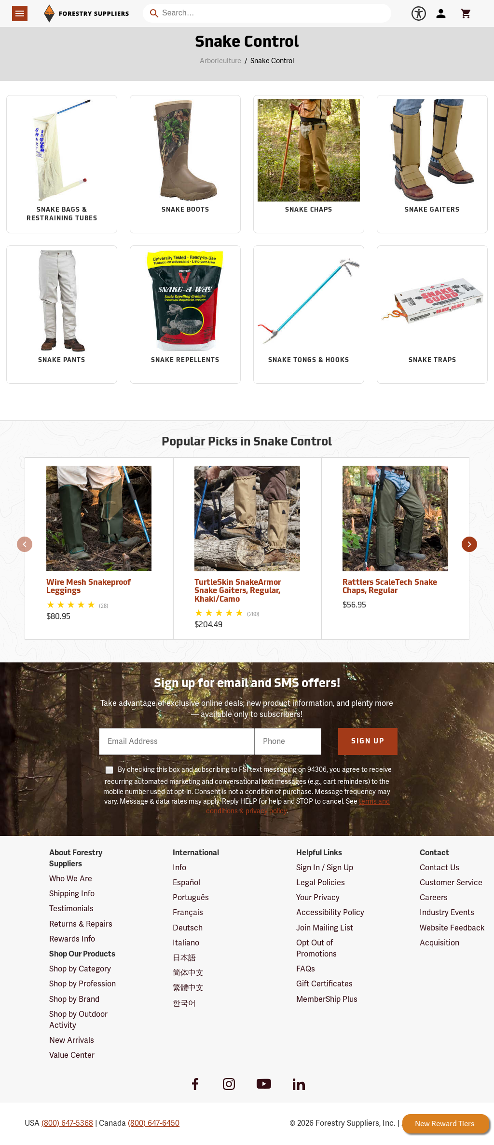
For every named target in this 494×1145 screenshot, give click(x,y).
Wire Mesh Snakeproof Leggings (88, 587)
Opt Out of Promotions (316, 948)
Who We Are (70, 879)
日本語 (184, 958)
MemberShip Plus (326, 999)
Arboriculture (220, 61)
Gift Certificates (324, 984)
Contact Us (439, 868)
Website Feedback (452, 928)
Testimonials (71, 909)
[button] (24, 544)
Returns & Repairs (80, 924)
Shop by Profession (82, 984)
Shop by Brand (74, 999)
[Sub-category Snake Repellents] (185, 314)
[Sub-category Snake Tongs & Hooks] (308, 314)
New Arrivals (71, 1040)
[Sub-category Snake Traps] (432, 314)
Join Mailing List (324, 928)
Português (191, 898)
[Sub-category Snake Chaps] (308, 164)
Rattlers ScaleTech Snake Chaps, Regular (390, 587)
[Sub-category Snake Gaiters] (432, 164)
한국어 (184, 1003)
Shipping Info (72, 894)
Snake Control (272, 61)
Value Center (72, 1055)
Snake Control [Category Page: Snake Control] (247, 43)
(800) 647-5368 (67, 1123)
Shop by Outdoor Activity (78, 1020)
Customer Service (451, 883)
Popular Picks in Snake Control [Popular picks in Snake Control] (247, 442)
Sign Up (367, 741)
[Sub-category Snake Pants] (61, 314)
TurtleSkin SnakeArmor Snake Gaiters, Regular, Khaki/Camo (237, 591)
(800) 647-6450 (153, 1123)
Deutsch (188, 928)
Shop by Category (80, 969)
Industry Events (447, 912)
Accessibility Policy (330, 912)
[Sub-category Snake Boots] (185, 164)
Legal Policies (320, 883)
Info (179, 868)
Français (188, 912)
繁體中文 (188, 988)
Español (186, 883)
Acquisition (439, 943)
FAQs (305, 969)
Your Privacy (318, 898)
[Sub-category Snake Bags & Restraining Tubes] (61, 164)
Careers (434, 898)
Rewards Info (72, 939)
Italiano (186, 943)
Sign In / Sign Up (324, 868)
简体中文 (188, 973)
